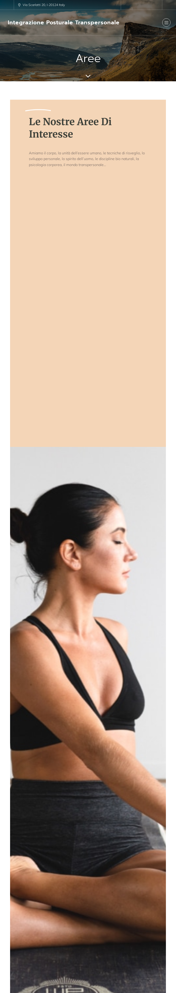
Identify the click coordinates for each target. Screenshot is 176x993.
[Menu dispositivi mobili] (166, 22)
